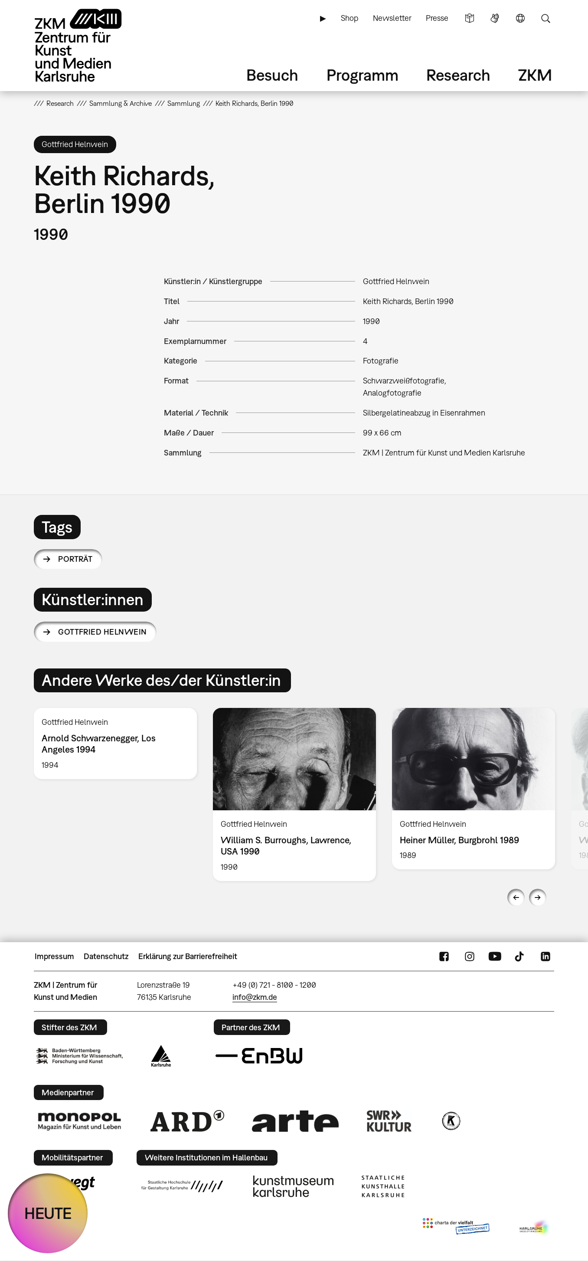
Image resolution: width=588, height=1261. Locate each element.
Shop (349, 18)
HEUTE (48, 1213)
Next (537, 897)
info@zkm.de (254, 997)
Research (458, 75)
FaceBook (444, 956)
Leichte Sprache (469, 18)
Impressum (54, 956)
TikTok (520, 956)
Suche (545, 18)
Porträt (75, 558)
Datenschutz (106, 956)
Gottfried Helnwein (102, 631)
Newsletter (392, 18)
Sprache (520, 18)
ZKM (535, 75)
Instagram (469, 956)
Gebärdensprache (494, 18)
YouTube (494, 956)
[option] (115, 743)
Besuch (272, 75)
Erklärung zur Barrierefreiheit (187, 956)
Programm (363, 75)
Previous (516, 897)
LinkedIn (545, 956)
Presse (437, 18)
